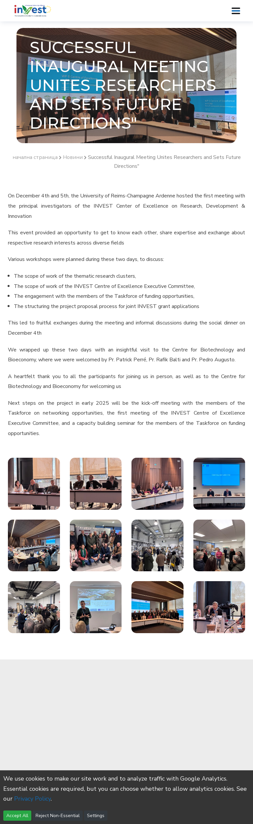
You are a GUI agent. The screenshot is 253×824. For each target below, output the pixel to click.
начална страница (35, 157)
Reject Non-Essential (58, 815)
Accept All (17, 815)
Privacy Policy (32, 799)
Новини (73, 157)
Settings (95, 815)
